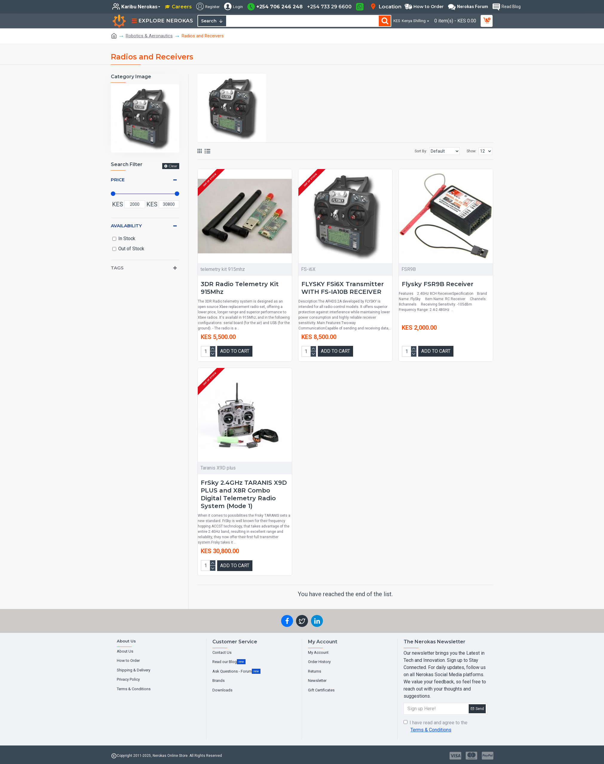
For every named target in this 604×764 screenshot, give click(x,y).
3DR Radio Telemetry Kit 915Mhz (240, 287)
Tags (117, 268)
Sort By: (409, 151)
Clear (172, 166)
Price (118, 179)
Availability (126, 225)
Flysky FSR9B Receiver (437, 284)
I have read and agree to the (435, 726)
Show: (471, 151)
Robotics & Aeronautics (149, 36)
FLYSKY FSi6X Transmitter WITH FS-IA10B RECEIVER (342, 287)
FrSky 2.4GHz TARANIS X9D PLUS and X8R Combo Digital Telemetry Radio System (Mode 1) (244, 494)
